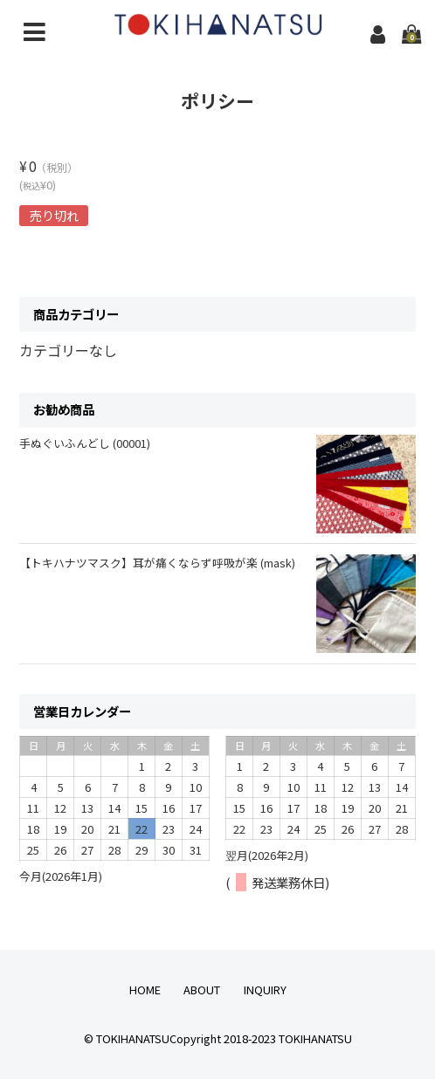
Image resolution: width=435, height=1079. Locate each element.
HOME (145, 989)
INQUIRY (265, 989)
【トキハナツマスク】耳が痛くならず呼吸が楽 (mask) (157, 562)
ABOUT (201, 989)
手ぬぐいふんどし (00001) (84, 443)
